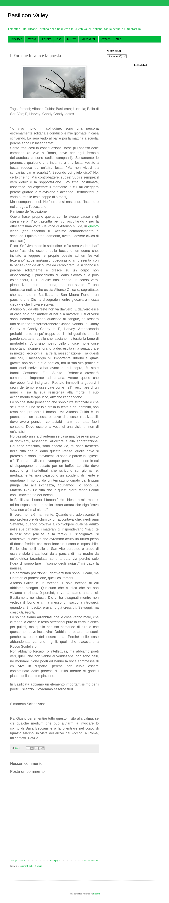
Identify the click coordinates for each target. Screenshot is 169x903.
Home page (16, 39)
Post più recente (18, 860)
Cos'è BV (32, 39)
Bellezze (71, 39)
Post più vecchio (91, 860)
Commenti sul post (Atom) (31, 866)
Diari (59, 39)
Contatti (105, 39)
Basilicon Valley (28, 15)
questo (93, 226)
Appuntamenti (89, 39)
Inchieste (46, 39)
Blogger (96, 893)
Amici (118, 39)
